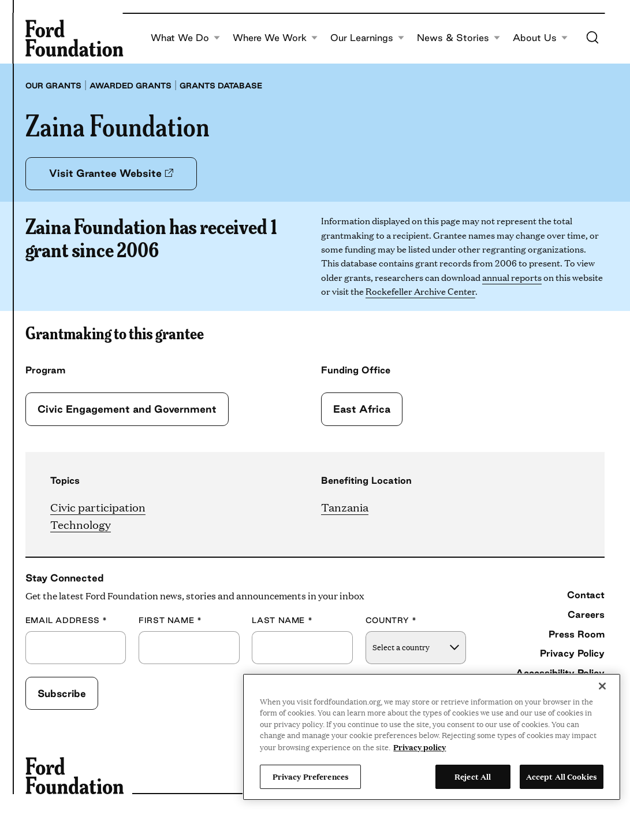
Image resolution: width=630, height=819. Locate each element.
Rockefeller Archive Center (420, 291)
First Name (170, 620)
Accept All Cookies (561, 776)
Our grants (53, 85)
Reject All (472, 776)
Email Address (66, 620)
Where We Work (275, 38)
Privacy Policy (572, 653)
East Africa (361, 408)
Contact (586, 595)
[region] (432, 737)
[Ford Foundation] (74, 38)
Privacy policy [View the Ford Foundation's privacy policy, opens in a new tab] (419, 747)
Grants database (221, 85)
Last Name (282, 620)
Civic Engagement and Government (127, 408)
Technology (80, 524)
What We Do (185, 38)
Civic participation (98, 506)
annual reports (512, 277)
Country (391, 620)
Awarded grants (131, 85)
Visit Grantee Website (111, 173)
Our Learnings (367, 38)
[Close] (602, 686)
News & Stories (458, 38)
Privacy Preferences (311, 776)
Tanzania (344, 506)
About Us (540, 38)
